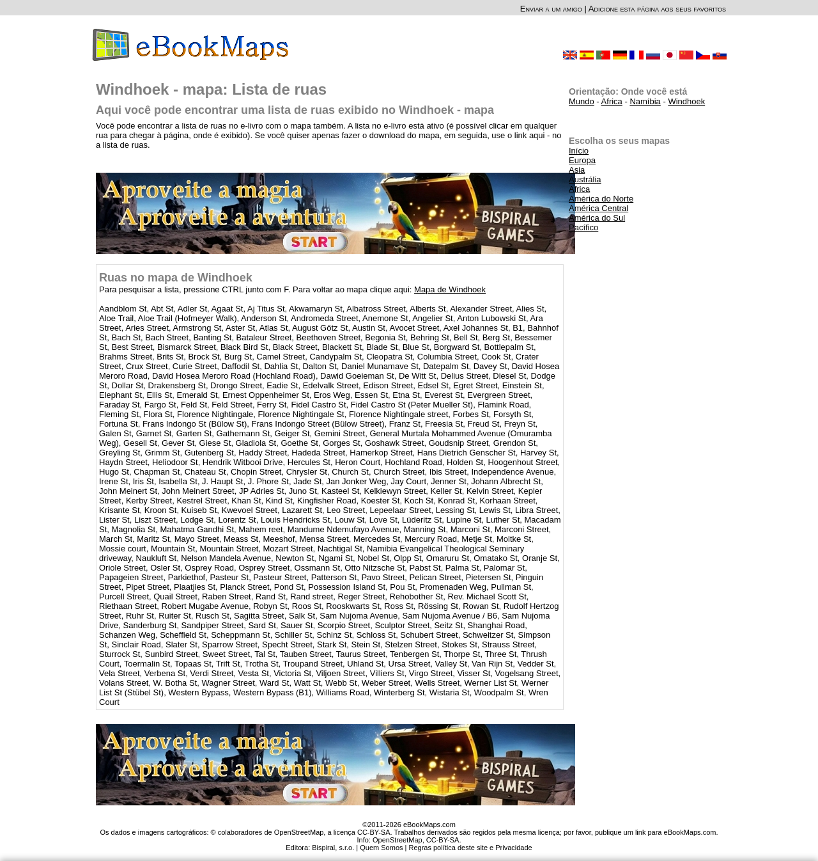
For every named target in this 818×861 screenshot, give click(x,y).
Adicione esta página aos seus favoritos (657, 8)
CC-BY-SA (442, 840)
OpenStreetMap (397, 840)
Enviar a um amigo (551, 8)
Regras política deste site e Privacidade (470, 847)
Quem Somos (381, 847)
